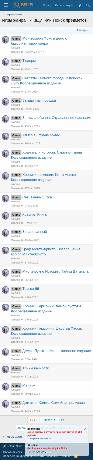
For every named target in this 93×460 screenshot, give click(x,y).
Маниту (28, 385)
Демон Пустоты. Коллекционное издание (56, 351)
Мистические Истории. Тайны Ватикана (55, 271)
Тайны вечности (35, 368)
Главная (66, 455)
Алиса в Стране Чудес (41, 135)
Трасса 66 (30, 289)
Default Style (12, 446)
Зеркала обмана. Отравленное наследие (56, 118)
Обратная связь (13, 452)
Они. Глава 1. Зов (37, 197)
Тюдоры (29, 61)
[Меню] (6, 5)
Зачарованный (34, 232)
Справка (52, 455)
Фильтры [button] (81, 30)
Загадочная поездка (39, 100)
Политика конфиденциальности (23, 455)
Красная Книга (34, 214)
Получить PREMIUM (39, 438)
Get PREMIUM (36, 451)
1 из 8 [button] (33, 420)
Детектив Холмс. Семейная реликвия (53, 403)
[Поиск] (88, 5)
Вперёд (49, 420)
